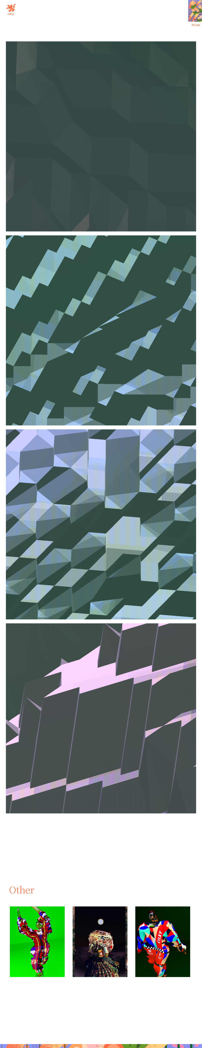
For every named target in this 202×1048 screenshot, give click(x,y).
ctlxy (11, 9)
